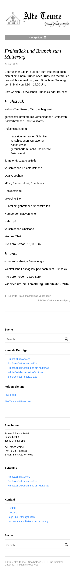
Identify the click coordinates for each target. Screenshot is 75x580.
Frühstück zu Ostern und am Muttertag (28, 368)
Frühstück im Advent (19, 359)
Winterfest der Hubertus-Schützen (26, 372)
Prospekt (12, 512)
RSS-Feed (10, 395)
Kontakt (12, 508)
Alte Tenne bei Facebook (18, 401)
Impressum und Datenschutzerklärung (28, 521)
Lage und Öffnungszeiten (21, 517)
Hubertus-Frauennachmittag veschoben (29, 296)
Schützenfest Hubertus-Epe (52, 300)
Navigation (35, 37)
